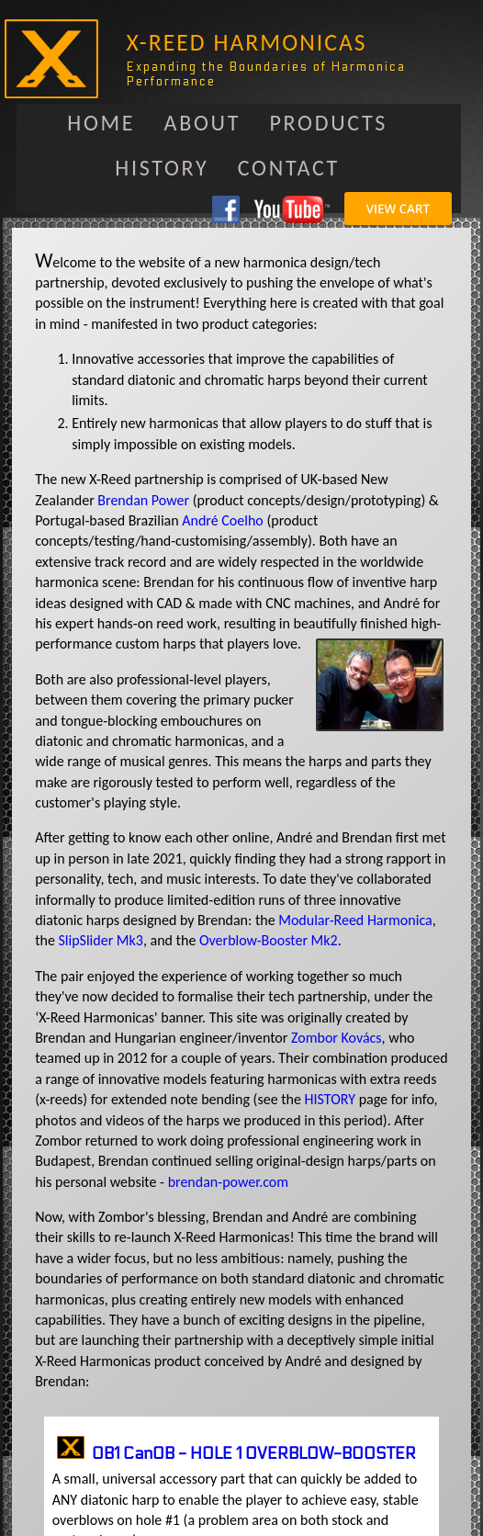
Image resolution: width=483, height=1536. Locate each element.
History (161, 167)
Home (101, 122)
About (203, 122)
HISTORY (330, 1099)
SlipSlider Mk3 (100, 940)
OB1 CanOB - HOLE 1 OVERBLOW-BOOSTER (254, 1453)
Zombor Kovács (336, 1037)
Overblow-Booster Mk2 (268, 940)
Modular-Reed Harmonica (355, 920)
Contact (289, 167)
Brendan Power (143, 500)
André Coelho (222, 520)
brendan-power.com (228, 1182)
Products (328, 122)
